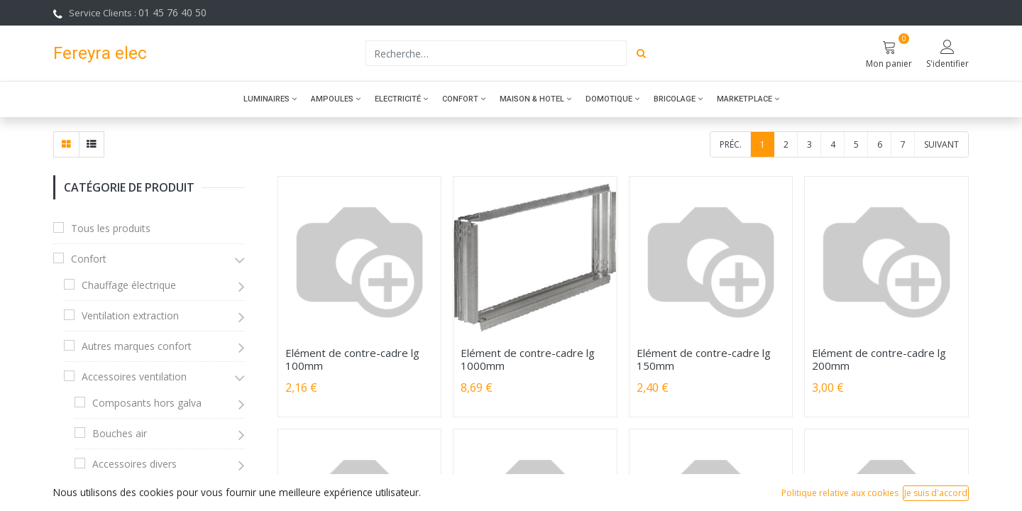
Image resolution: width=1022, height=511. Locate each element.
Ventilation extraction (130, 315)
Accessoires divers (134, 464)
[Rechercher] (641, 53)
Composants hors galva (147, 403)
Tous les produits (110, 228)
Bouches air (119, 433)
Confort (88, 258)
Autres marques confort (137, 346)
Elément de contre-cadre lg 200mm (879, 359)
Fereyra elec (100, 53)
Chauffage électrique (129, 285)
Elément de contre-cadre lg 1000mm (528, 359)
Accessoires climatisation (150, 494)
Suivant (941, 144)
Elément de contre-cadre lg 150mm (704, 359)
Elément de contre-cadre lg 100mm (352, 359)
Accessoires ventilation (134, 376)
